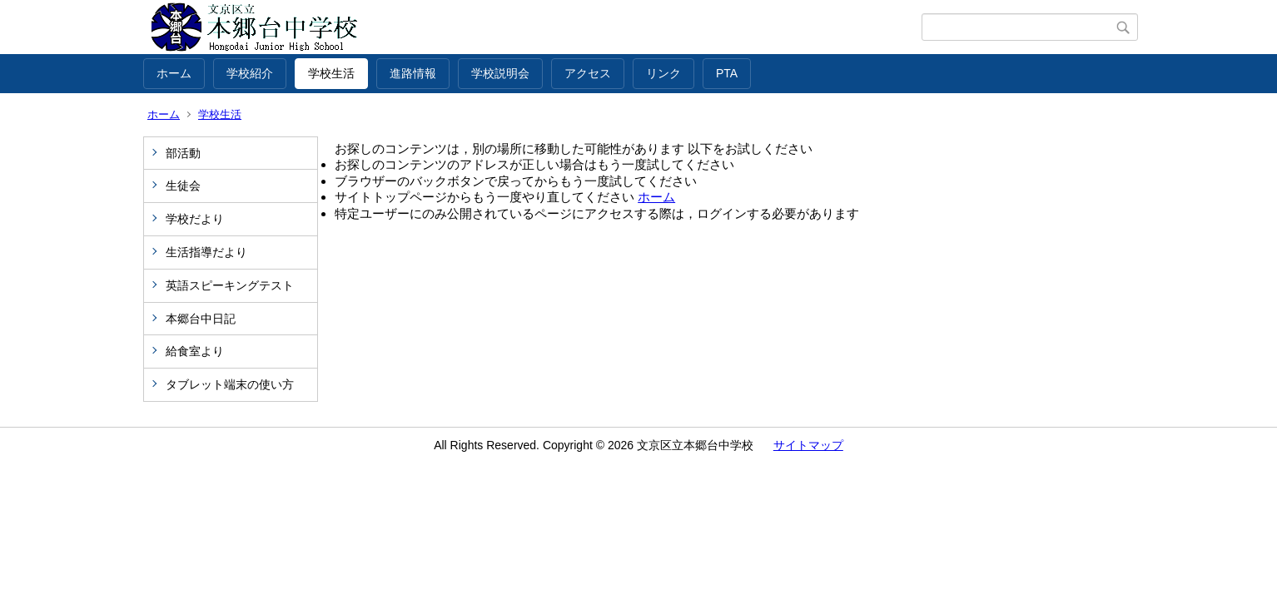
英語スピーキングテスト (230, 285)
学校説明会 (500, 73)
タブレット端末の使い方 (230, 384)
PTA (727, 73)
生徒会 (183, 185)
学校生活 (331, 73)
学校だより (195, 218)
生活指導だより (206, 252)
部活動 (183, 153)
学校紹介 (249, 73)
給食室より (195, 351)
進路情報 (413, 73)
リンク (663, 73)
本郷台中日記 (201, 318)
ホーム (174, 73)
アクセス (587, 73)
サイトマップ (808, 445)
